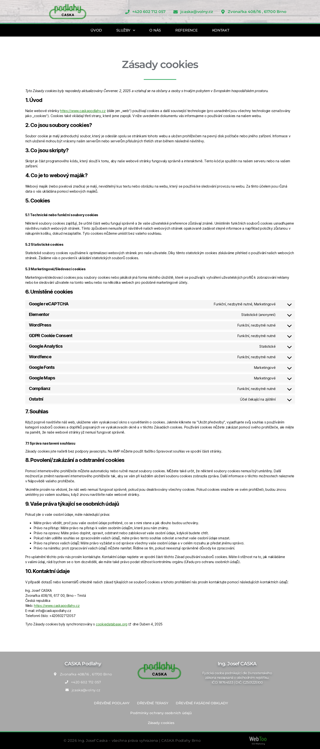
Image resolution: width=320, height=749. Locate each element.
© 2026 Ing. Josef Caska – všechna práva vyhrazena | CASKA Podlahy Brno (132, 740)
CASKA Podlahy (83, 664)
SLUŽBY (125, 30)
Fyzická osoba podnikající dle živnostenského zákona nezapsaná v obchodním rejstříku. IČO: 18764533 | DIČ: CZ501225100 (237, 678)
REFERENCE (186, 30)
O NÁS (155, 30)
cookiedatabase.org (111, 624)
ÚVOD (96, 30)
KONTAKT (220, 30)
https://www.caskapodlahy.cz (83, 111)
